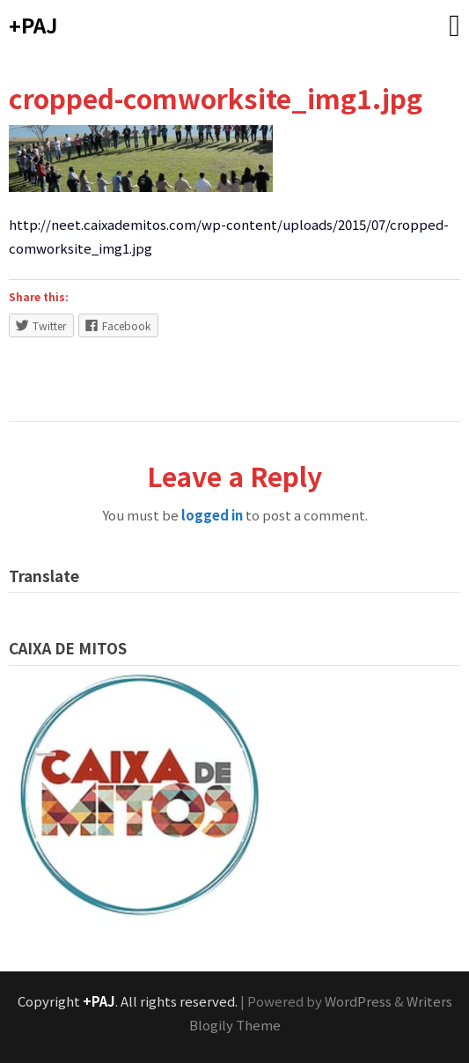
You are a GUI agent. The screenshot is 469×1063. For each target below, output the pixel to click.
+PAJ (33, 25)
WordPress (358, 1001)
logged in (212, 515)
